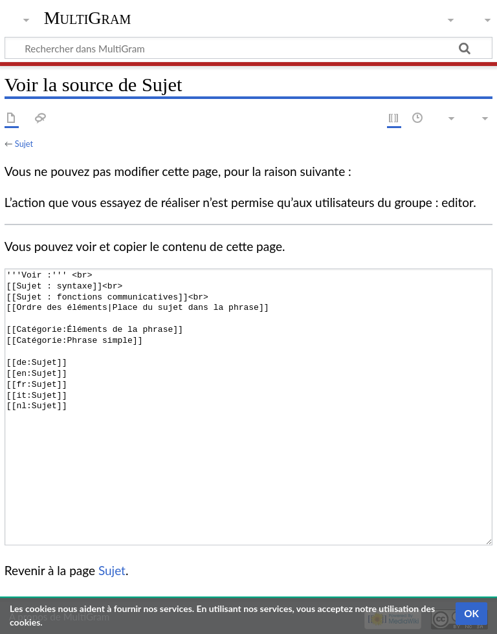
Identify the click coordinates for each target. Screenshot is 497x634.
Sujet (24, 143)
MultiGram (87, 18)
